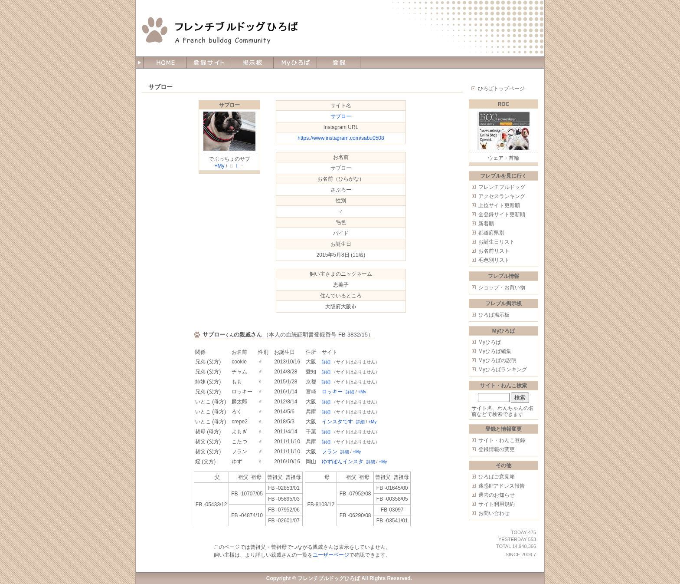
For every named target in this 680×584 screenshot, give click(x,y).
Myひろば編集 (494, 351)
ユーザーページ (331, 555)
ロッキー (332, 392)
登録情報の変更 (496, 449)
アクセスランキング (501, 196)
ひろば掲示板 (494, 315)
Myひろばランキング (502, 369)
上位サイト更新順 (499, 205)
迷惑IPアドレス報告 (501, 486)
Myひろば (489, 342)
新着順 (486, 224)
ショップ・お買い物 (501, 287)
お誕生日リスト (496, 242)
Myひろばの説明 (497, 360)
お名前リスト (494, 251)
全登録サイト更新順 (501, 214)
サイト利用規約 (496, 504)
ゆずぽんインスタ (342, 462)
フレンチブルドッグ (501, 187)
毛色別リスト (494, 260)
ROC (504, 104)
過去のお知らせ (496, 495)
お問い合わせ (494, 513)
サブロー (229, 105)
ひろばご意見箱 (496, 477)
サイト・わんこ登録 (501, 440)
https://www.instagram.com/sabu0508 (341, 138)
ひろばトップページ (501, 89)
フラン (329, 452)
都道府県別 (491, 233)
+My (219, 166)
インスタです (337, 422)
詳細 (326, 362)
